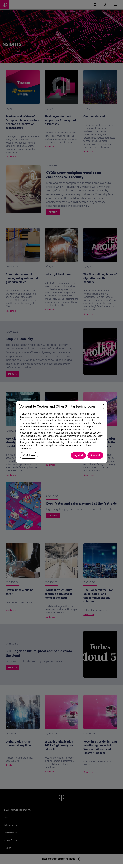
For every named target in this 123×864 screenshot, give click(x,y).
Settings (29, 455)
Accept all (95, 455)
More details (26, 448)
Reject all (78, 455)
